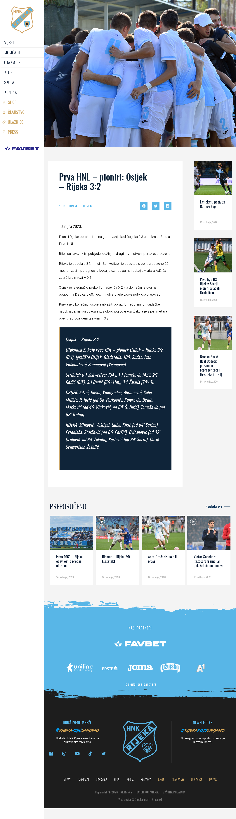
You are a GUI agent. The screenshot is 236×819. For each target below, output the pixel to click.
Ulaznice (15, 122)
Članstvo (16, 112)
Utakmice (12, 62)
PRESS (13, 132)
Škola (9, 82)
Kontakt (11, 92)
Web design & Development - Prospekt (140, 810)
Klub (8, 72)
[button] (144, 206)
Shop (12, 102)
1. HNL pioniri (68, 206)
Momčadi (12, 52)
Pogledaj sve (214, 506)
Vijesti (9, 42)
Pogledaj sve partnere (140, 684)
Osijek (87, 206)
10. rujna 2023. (70, 226)
